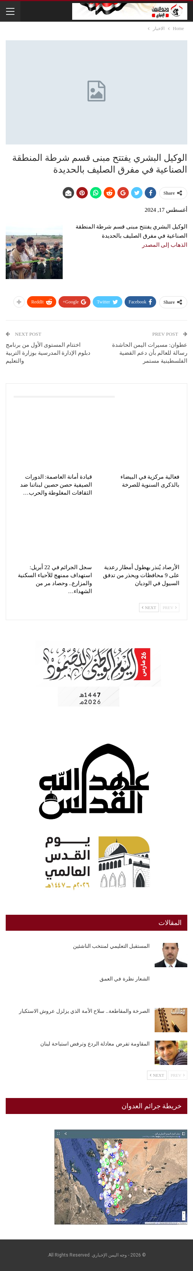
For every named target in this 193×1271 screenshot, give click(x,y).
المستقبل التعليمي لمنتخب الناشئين (111, 946)
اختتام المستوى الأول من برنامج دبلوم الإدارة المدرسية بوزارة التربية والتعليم (48, 353)
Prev (170, 607)
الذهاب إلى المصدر (165, 245)
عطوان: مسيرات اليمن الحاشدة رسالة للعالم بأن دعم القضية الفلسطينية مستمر (149, 353)
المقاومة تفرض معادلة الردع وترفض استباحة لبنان (95, 1044)
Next (149, 607)
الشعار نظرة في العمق (125, 979)
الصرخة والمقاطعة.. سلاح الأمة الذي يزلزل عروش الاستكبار (84, 1011)
